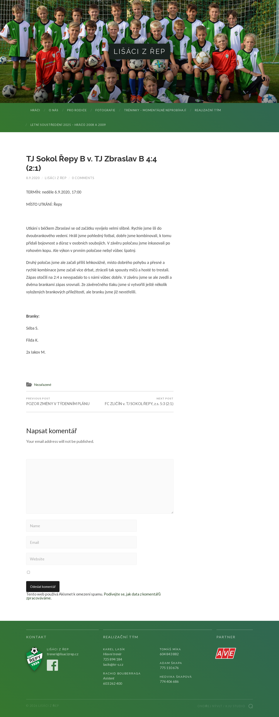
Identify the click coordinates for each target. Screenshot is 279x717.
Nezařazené (42, 385)
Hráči (35, 110)
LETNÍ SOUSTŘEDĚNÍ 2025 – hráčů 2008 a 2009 (68, 125)
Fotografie (105, 110)
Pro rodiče (77, 110)
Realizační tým (208, 110)
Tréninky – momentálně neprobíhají (155, 110)
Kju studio (235, 706)
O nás (53, 110)
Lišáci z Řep (140, 51)
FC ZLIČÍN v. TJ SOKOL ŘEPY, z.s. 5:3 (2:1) (139, 401)
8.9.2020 (33, 178)
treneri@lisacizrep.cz (62, 654)
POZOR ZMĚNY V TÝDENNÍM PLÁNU (58, 401)
